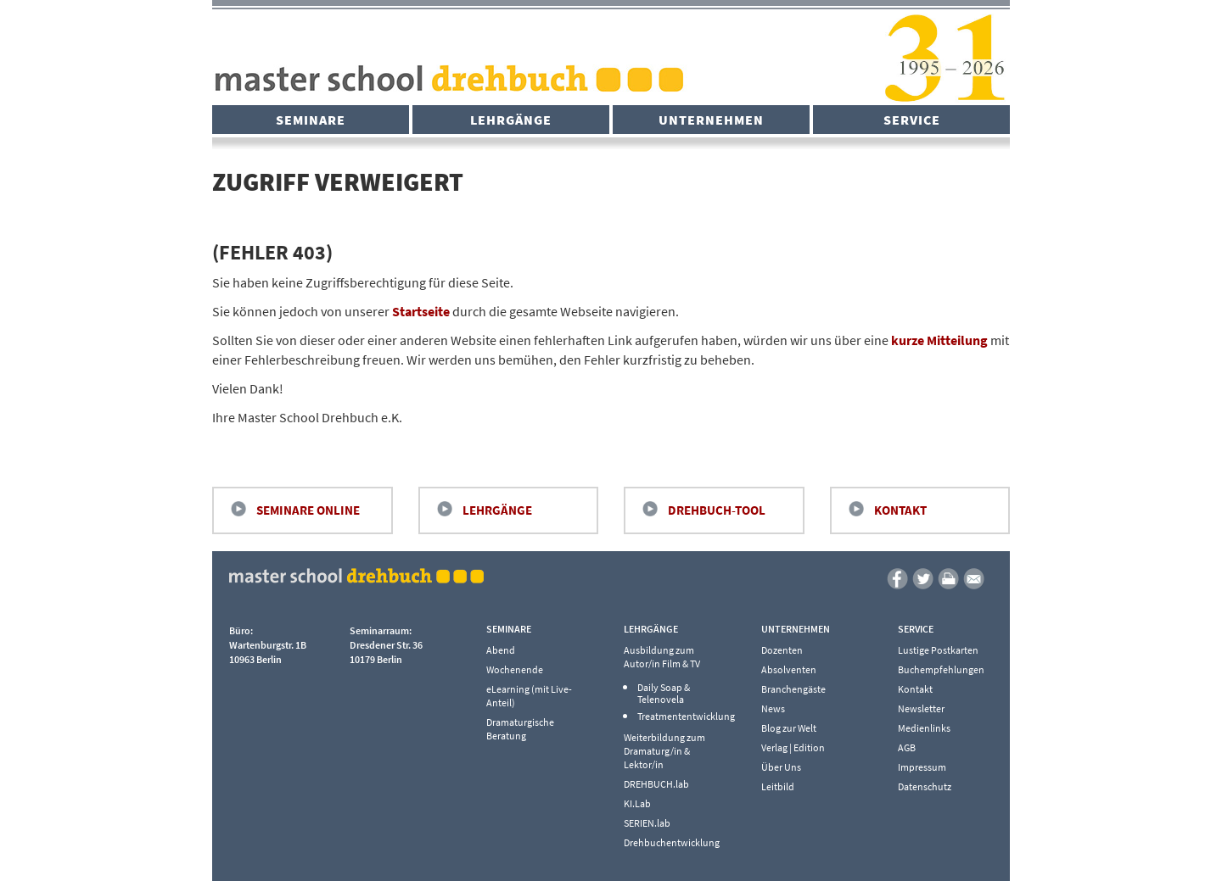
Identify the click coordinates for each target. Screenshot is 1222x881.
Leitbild (777, 786)
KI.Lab (637, 803)
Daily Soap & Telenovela (663, 693)
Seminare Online (308, 510)
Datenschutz (924, 786)
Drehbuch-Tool (716, 510)
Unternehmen (711, 119)
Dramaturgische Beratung (520, 729)
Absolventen (788, 669)
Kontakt (900, 510)
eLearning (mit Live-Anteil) (529, 696)
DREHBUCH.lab (656, 784)
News (773, 708)
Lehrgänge (511, 119)
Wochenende (514, 669)
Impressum (922, 767)
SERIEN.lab (647, 823)
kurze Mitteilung (939, 340)
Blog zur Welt (788, 728)
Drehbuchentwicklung (671, 842)
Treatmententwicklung (681, 716)
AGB (907, 747)
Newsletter (921, 708)
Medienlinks (924, 728)
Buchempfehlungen (941, 669)
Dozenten (782, 650)
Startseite (421, 311)
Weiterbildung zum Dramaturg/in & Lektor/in (664, 751)
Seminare (310, 119)
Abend (500, 650)
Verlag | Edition (793, 747)
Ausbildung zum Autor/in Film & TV (662, 657)
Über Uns (781, 767)
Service (911, 119)
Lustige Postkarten (938, 650)
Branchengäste (793, 689)
